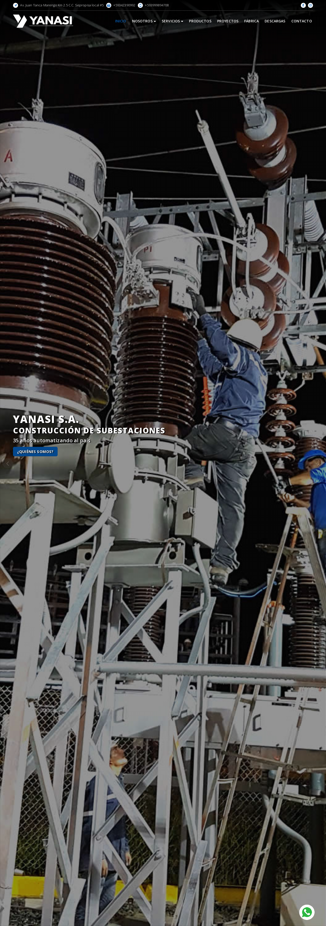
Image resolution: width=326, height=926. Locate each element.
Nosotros (144, 21)
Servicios (172, 21)
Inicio (120, 21)
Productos (200, 21)
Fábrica (251, 21)
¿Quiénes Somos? (35, 451)
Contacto (301, 21)
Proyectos (227, 21)
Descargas (275, 21)
